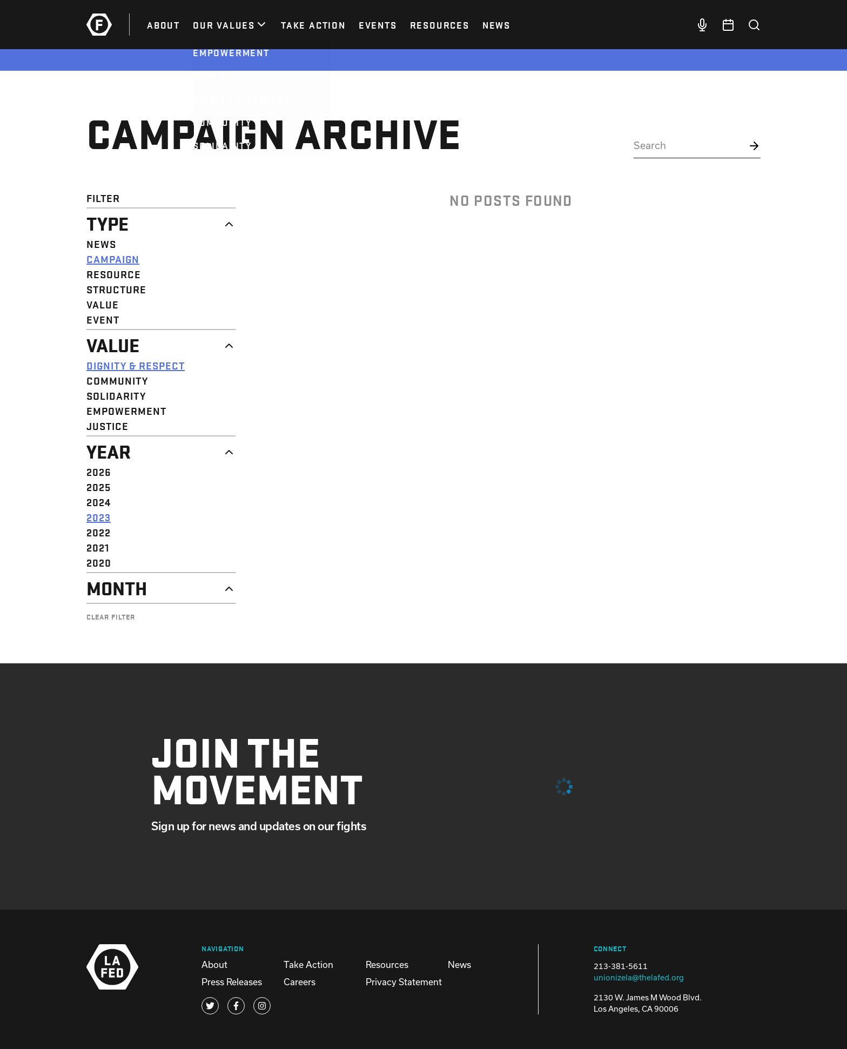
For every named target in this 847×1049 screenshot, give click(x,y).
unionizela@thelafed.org (639, 977)
